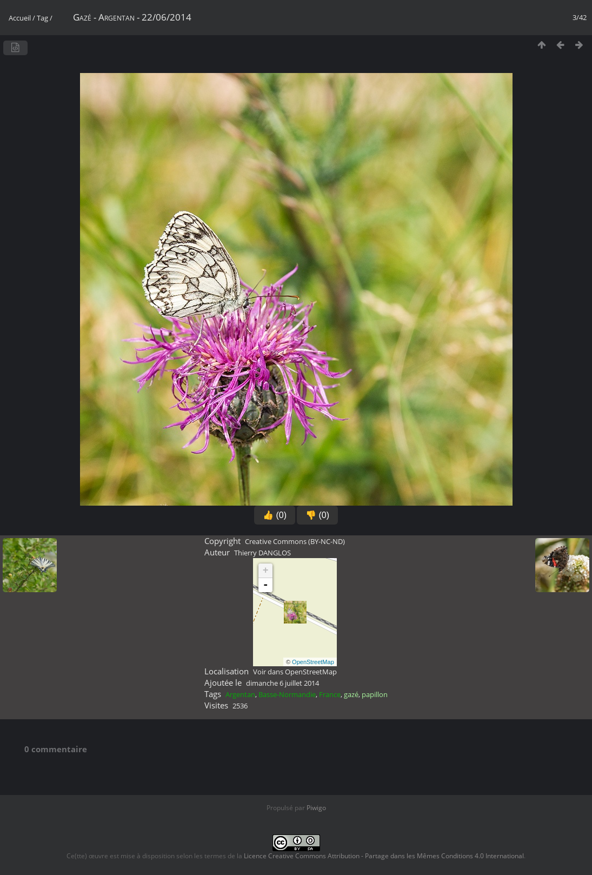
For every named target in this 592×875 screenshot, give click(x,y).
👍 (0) (275, 515)
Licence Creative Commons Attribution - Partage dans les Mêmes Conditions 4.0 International (384, 855)
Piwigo (316, 807)
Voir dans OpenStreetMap (295, 672)
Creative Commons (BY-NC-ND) (295, 541)
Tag (42, 18)
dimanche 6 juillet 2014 (282, 683)
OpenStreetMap (313, 662)
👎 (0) (317, 515)
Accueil (20, 18)
